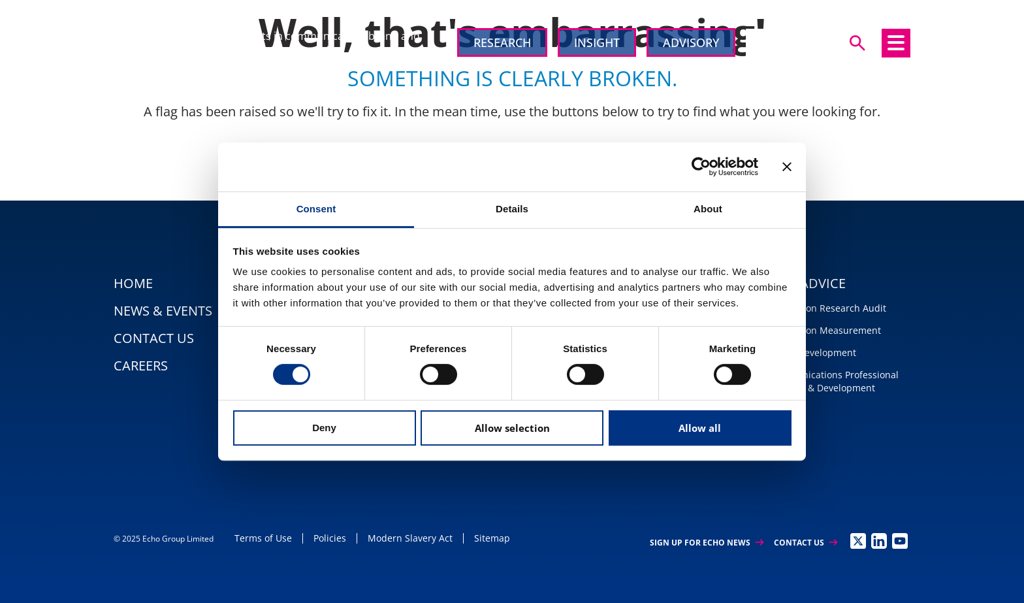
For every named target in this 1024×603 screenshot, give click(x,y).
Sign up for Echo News (706, 542)
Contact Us (805, 542)
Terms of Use (263, 538)
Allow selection (512, 427)
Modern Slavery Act (410, 538)
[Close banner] (787, 166)
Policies (329, 538)
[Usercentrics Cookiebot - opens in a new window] (701, 166)
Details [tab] (512, 208)
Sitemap (492, 538)
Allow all (700, 427)
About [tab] (708, 208)
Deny (324, 427)
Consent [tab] (316, 208)
